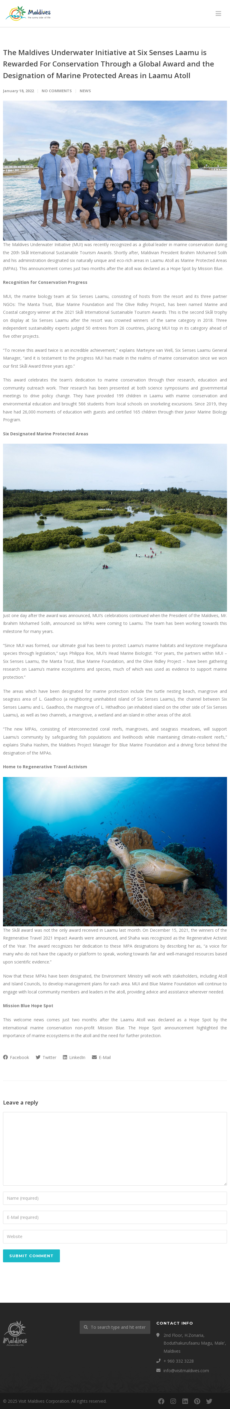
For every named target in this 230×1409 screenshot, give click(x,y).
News (85, 90)
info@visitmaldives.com (186, 1370)
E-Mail (101, 1057)
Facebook (16, 1057)
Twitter (46, 1057)
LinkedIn (74, 1057)
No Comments (57, 90)
